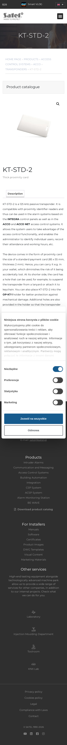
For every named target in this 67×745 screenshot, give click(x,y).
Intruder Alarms (33, 462)
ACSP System (33, 492)
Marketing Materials (33, 559)
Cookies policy (33, 697)
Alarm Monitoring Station (33, 497)
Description (15, 193)
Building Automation (33, 477)
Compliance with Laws (33, 710)
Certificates (33, 539)
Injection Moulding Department (33, 634)
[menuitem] (60, 4)
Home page (13, 59)
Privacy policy (33, 691)
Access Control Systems (33, 472)
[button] (60, 16)
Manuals (33, 529)
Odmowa (33, 430)
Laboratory (33, 616)
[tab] (15, 193)
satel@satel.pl (38, 440)
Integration (34, 482)
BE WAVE (33, 502)
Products (31, 59)
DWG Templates (33, 549)
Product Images (33, 544)
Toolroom (34, 651)
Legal (33, 704)
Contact (34, 716)
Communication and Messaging (33, 467)
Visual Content (33, 554)
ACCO (37, 64)
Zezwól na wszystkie (34, 418)
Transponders (16, 69)
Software (33, 534)
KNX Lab (33, 669)
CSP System (33, 487)
